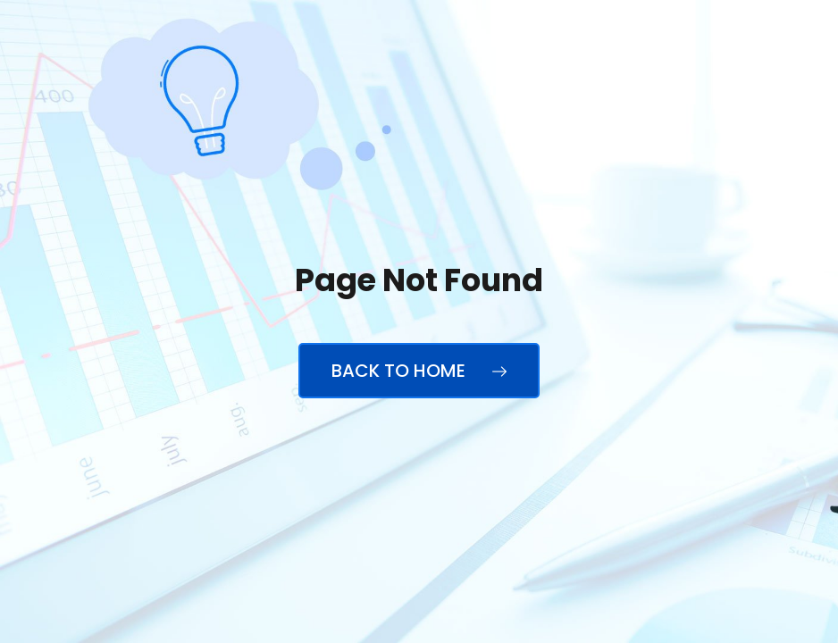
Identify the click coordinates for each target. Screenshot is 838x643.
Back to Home (419, 370)
